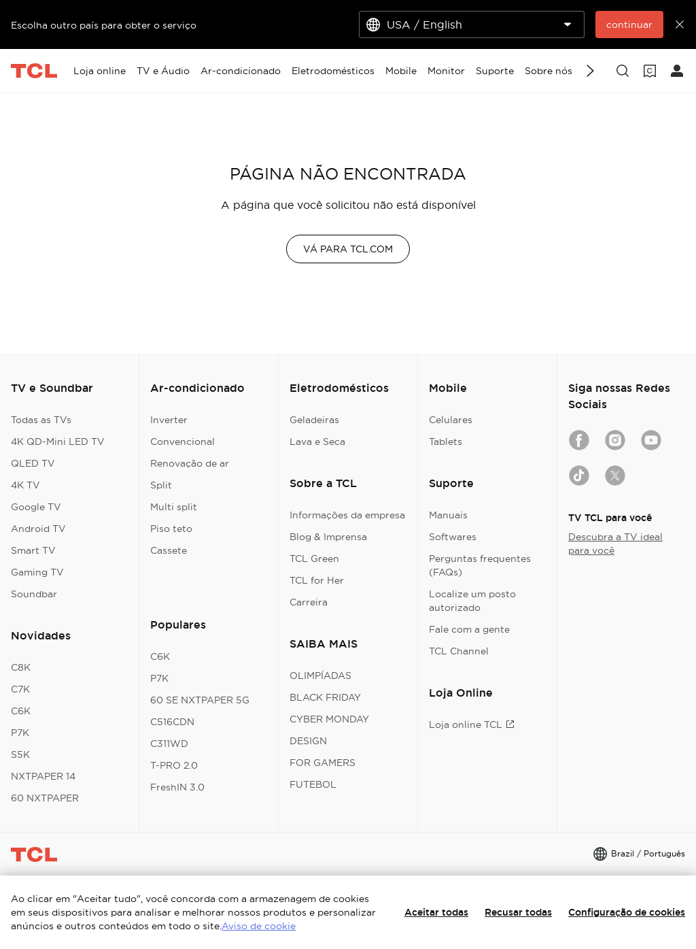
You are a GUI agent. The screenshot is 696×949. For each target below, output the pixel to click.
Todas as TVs (41, 420)
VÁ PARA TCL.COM (348, 249)
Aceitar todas (436, 912)
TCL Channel (459, 651)
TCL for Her (317, 580)
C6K (21, 711)
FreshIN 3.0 (177, 787)
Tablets (445, 441)
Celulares (450, 420)
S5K (20, 754)
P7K (20, 733)
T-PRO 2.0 (174, 765)
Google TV (36, 507)
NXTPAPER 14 (43, 776)
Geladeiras (314, 420)
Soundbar (34, 594)
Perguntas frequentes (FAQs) (480, 565)
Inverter (169, 420)
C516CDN (172, 722)
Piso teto (171, 528)
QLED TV (33, 463)
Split (161, 485)
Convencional (182, 441)
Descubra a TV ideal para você (615, 543)
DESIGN (308, 741)
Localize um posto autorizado (472, 601)
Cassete (168, 550)
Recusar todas (518, 912)
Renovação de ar (189, 463)
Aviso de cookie (259, 926)
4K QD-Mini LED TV (58, 441)
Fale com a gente (469, 629)
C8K (21, 667)
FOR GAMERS (322, 762)
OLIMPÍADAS (320, 675)
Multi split (173, 507)
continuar (629, 24)
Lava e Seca (317, 441)
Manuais (448, 515)
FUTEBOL (313, 784)
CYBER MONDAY (329, 719)
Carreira (309, 602)
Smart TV (33, 550)
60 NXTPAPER (45, 798)
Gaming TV (37, 572)
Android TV (38, 528)
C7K (20, 689)
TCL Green (314, 558)
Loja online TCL (472, 724)
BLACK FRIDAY (325, 697)
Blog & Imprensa (328, 537)
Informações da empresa (347, 515)
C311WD (169, 743)
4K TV (25, 485)
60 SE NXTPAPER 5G (199, 700)
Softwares (452, 537)
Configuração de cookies (626, 912)
